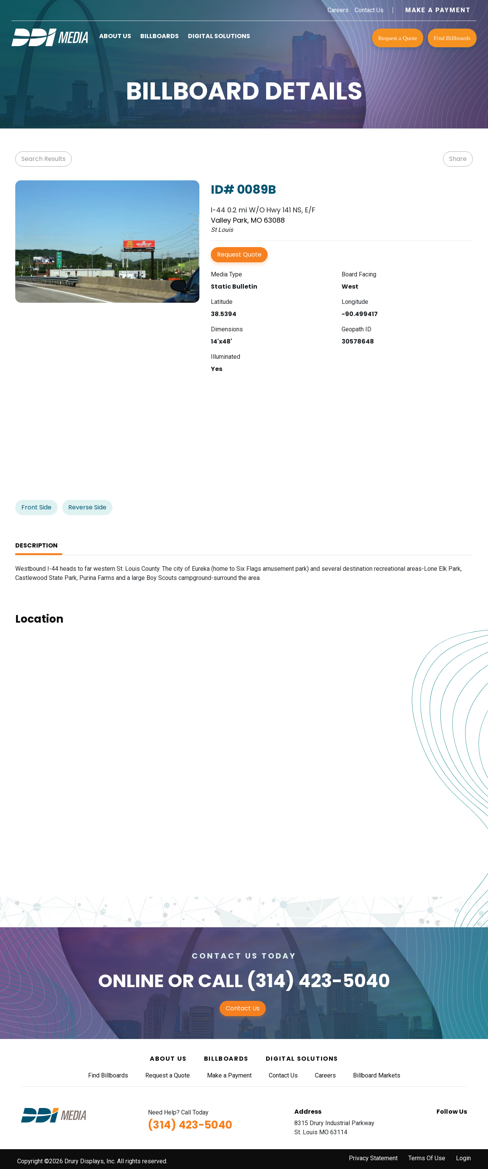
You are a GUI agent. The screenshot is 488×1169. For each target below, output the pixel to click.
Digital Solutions (219, 36)
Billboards (159, 36)
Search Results (43, 158)
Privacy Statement (373, 1158)
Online (131, 981)
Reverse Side (87, 507)
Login (463, 1158)
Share (458, 158)
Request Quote (239, 254)
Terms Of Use (426, 1158)
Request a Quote (397, 38)
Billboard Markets (376, 1075)
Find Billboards (452, 38)
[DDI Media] (49, 36)
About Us (115, 36)
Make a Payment (438, 10)
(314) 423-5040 (318, 981)
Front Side (36, 507)
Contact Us (369, 10)
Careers (337, 10)
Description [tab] (36, 545)
